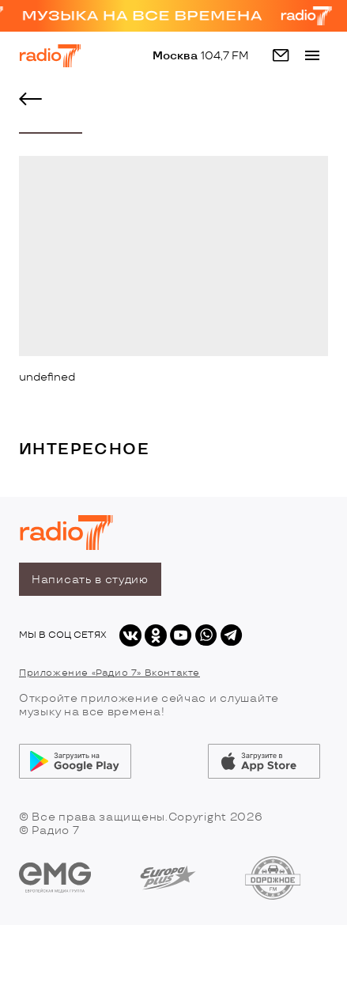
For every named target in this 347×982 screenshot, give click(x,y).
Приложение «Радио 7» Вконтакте (109, 673)
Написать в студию (90, 579)
